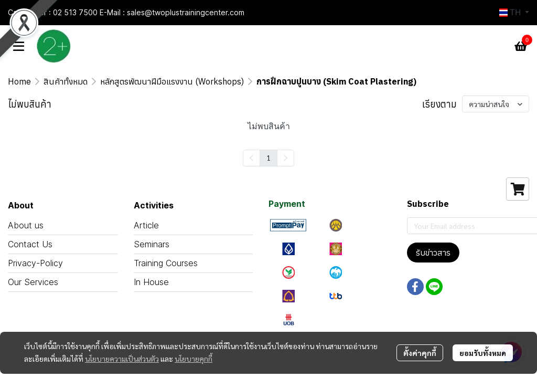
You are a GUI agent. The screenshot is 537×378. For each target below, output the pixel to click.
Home (19, 81)
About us (26, 225)
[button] (514, 12)
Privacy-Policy (35, 263)
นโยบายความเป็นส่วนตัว (122, 358)
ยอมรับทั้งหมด (482, 353)
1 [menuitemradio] (268, 157)
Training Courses (166, 263)
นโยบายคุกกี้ (193, 358)
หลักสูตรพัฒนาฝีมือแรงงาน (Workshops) (172, 81)
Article (146, 225)
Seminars (151, 244)
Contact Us (30, 244)
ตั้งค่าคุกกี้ (419, 353)
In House (151, 282)
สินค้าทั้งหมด (66, 81)
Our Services (33, 282)
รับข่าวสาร (433, 252)
